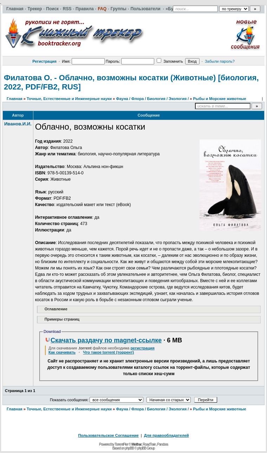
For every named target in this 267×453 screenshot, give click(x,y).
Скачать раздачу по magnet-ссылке (103, 340)
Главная (14, 99)
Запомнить (170, 61)
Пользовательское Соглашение (108, 435)
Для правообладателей (166, 435)
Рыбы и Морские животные (219, 99)
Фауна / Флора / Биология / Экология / (152, 99)
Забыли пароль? (220, 61)
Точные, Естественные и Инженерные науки (69, 99)
